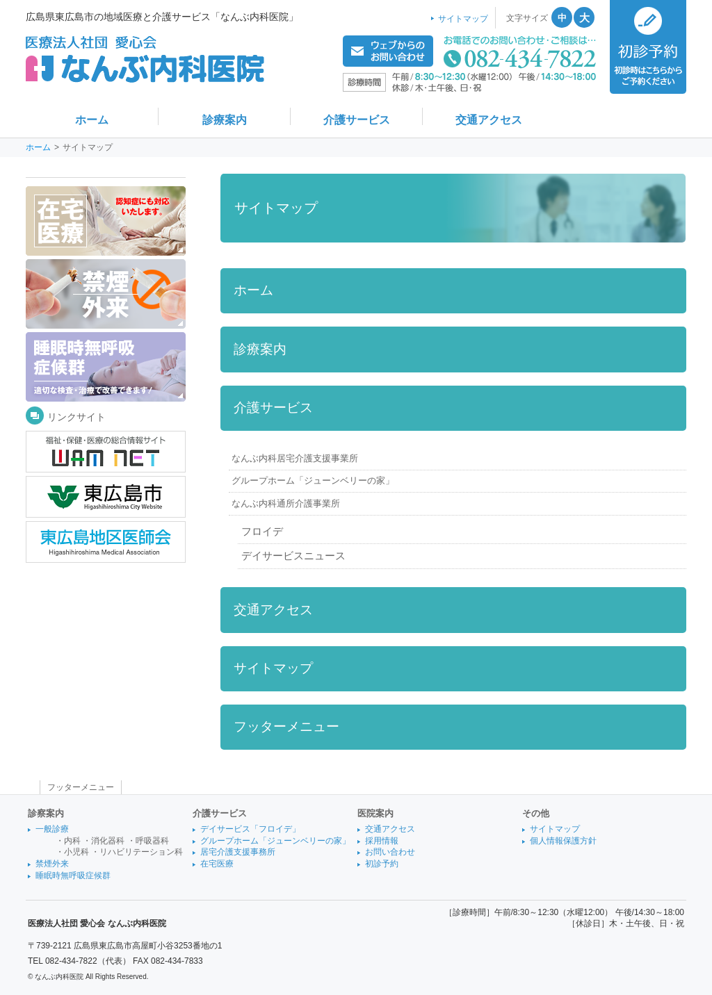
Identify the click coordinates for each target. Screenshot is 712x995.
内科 (72, 841)
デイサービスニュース (293, 555)
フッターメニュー (286, 726)
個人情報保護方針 (563, 841)
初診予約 (381, 864)
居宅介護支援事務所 (237, 852)
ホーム (38, 147)
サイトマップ (273, 668)
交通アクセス (273, 609)
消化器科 (107, 841)
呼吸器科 (152, 841)
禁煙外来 (52, 864)
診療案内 (260, 349)
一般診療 (52, 829)
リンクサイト (76, 416)
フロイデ (262, 531)
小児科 (76, 852)
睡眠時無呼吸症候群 (73, 875)
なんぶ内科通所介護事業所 (286, 503)
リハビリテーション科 (141, 852)
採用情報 (381, 841)
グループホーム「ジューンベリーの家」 (313, 480)
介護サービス (273, 407)
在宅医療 (217, 864)
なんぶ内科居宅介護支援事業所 (295, 458)
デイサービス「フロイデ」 (250, 829)
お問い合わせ (390, 852)
